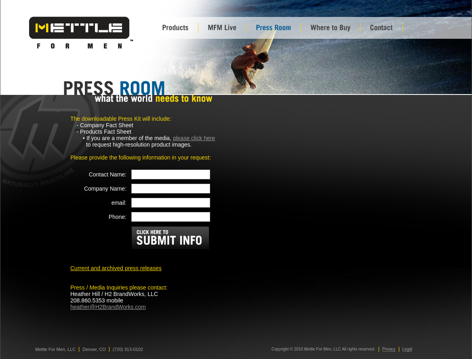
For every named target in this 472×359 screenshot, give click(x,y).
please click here (194, 138)
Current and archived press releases (116, 268)
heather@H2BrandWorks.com (108, 307)
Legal (407, 349)
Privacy (389, 349)
